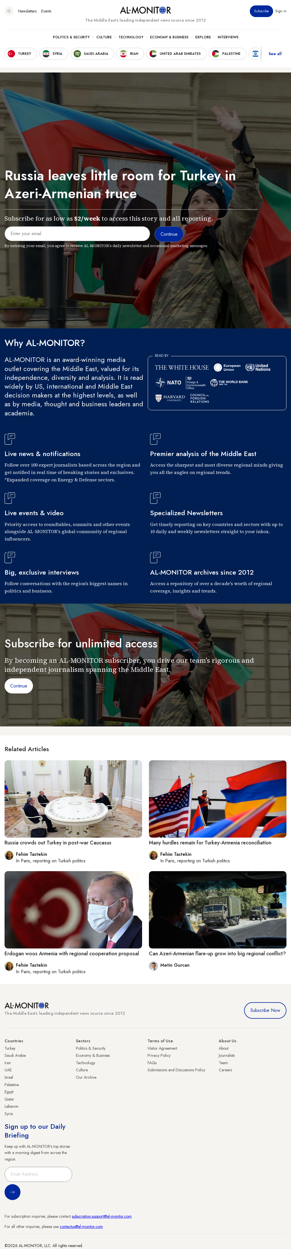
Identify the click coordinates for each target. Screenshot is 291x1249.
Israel (9, 1077)
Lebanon (11, 1106)
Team (223, 1063)
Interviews (228, 37)
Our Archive (86, 1077)
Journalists (227, 1055)
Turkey (10, 1048)
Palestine (12, 1085)
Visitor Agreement (162, 1048)
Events (46, 11)
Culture (104, 37)
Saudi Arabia (15, 1055)
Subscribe (261, 11)
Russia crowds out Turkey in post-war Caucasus (58, 842)
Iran (8, 1063)
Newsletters (27, 11)
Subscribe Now (265, 1010)
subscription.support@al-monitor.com (102, 1216)
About (223, 1048)
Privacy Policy (159, 1055)
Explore (203, 37)
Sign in (280, 11)
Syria (9, 1114)
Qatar (9, 1099)
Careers (225, 1070)
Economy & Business (169, 37)
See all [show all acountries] (275, 54)
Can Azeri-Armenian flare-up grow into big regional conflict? (217, 953)
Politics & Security (71, 37)
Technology (131, 37)
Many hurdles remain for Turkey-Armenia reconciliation (210, 842)
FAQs (152, 1063)
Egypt (9, 1092)
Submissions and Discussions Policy (176, 1070)
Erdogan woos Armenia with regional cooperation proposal (72, 953)
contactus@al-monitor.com (81, 1226)
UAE (8, 1070)
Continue (18, 686)
